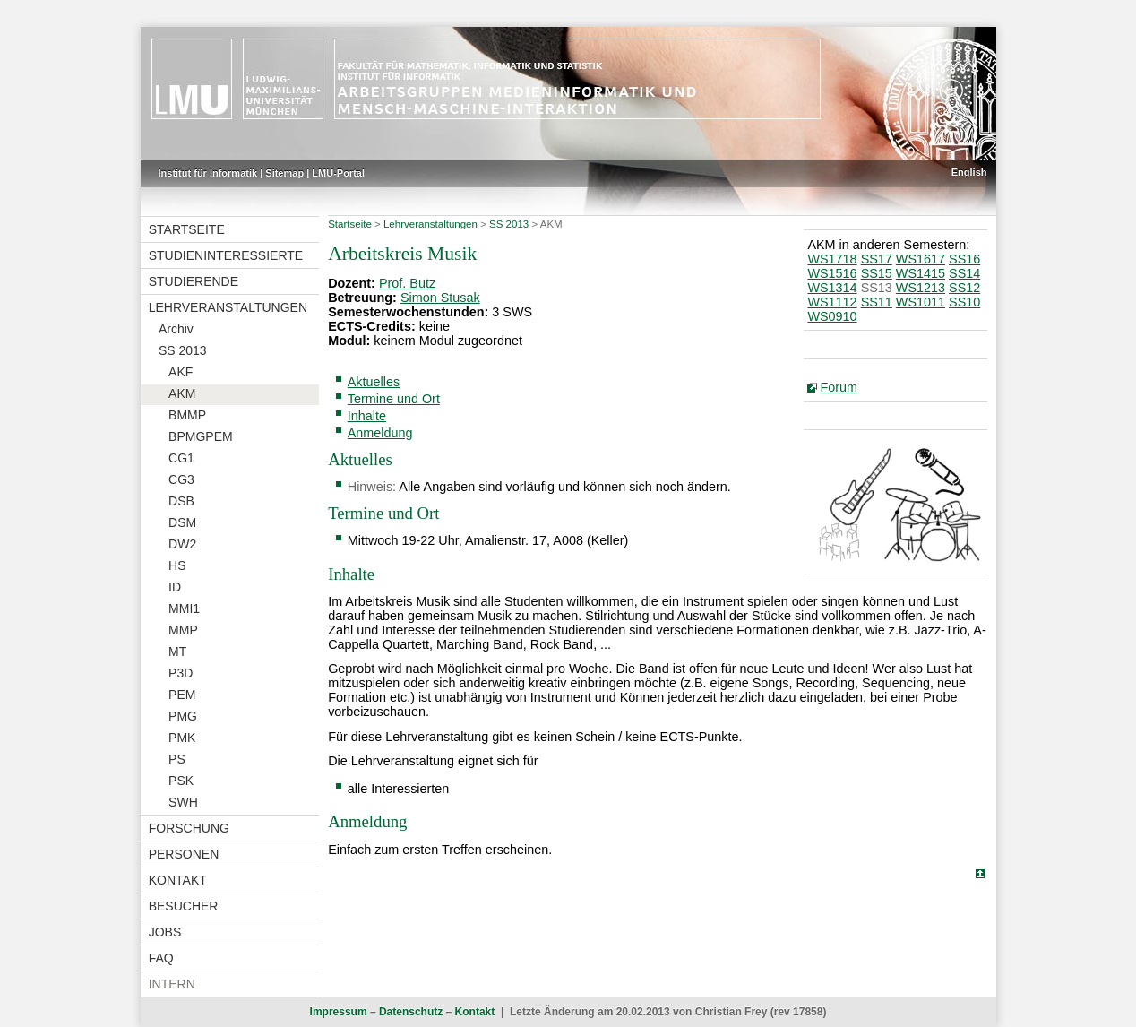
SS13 (876, 287)
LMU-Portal (338, 173)
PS (176, 759)
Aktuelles (374, 382)
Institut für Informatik (208, 173)
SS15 (876, 273)
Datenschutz (411, 1011)
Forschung (189, 828)
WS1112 (831, 302)
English (969, 172)
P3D (180, 673)
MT (177, 651)
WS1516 (831, 273)
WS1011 (920, 302)
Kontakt (178, 880)
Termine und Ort (394, 399)
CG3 (181, 479)
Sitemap (284, 173)
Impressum (338, 1011)
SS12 (964, 287)
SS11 (876, 302)
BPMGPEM (200, 436)
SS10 (964, 302)
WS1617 (920, 259)
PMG (182, 716)
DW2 (182, 544)
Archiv (176, 329)
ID (174, 587)
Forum (838, 387)
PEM (181, 694)
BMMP (187, 415)
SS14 (964, 273)
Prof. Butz (407, 283)
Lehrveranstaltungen (228, 307)
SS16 (964, 259)
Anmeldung (380, 433)
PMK (181, 737)
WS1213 (920, 287)
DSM (182, 522)
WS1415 (920, 273)
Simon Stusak (440, 297)
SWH (183, 802)
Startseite (187, 229)
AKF (180, 372)
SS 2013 (183, 350)
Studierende (193, 281)
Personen (184, 854)
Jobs (165, 932)
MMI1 (184, 608)
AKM (181, 393)
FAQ (161, 958)
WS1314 (831, 287)
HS (176, 565)
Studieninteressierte (226, 255)
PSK (181, 780)
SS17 (876, 259)
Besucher (184, 906)
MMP (183, 630)
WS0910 (831, 316)
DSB (181, 501)
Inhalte (367, 416)
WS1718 (831, 259)
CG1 (181, 458)
